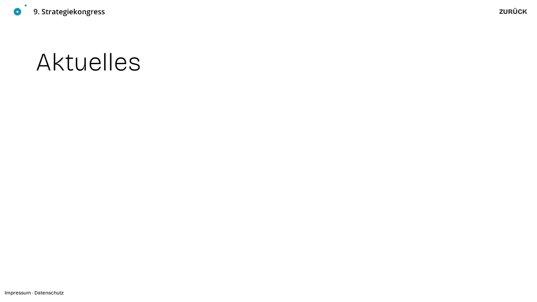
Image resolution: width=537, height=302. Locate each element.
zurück (513, 12)
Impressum (18, 293)
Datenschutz (49, 293)
